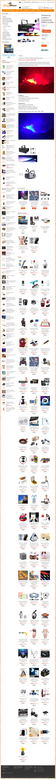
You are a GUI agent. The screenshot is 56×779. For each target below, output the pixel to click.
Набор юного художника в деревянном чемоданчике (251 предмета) (34, 583)
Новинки (4, 16)
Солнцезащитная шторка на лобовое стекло (11, 223)
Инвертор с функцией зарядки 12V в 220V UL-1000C (10, 165)
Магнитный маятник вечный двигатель (45, 544)
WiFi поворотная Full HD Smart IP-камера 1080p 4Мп (45, 290)
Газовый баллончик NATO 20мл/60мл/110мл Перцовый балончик (10, 120)
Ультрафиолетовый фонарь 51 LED (10, 136)
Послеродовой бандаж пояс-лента (45, 640)
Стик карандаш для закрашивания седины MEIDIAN (10, 109)
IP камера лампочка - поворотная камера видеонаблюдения (45, 271)
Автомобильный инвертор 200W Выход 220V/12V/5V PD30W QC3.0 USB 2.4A (10, 311)
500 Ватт (43, 39)
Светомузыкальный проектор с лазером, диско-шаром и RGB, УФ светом (10, 172)
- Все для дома (5, 24)
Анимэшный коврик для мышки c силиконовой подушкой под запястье (23, 349)
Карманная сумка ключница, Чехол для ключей (10, 403)
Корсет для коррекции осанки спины (45, 506)
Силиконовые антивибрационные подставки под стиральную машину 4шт (11, 397)
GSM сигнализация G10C (34, 271)
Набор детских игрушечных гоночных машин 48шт (10, 253)
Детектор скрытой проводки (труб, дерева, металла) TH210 (10, 152)
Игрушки (4, 37)
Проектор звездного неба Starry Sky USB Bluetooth (23, 660)
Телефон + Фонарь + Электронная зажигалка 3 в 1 (45, 699)
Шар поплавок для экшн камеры (23, 757)
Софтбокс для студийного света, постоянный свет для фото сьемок (34, 680)
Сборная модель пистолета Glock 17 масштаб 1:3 (10, 247)
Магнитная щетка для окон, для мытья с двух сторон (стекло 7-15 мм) (34, 544)
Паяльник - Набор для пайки (10, 276)
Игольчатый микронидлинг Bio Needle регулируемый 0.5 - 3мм (10, 265)
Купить (23, 208)
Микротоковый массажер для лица (11, 88)
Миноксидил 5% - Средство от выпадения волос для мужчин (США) (9, 55)
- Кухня (4, 27)
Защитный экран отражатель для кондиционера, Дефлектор (9, 235)
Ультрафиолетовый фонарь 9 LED (10, 131)
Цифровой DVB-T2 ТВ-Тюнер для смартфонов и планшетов (45, 739)
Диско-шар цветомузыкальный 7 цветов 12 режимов (45, 407)
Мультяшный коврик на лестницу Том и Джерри (23, 582)
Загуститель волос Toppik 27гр (34, 227)
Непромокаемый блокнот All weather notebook (23, 602)
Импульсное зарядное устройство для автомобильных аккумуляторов (34, 467)
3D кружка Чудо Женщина (9, 78)
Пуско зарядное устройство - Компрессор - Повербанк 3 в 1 (11, 103)
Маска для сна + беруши (11, 354)
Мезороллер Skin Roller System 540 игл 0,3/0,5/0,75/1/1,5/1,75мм (23, 247)
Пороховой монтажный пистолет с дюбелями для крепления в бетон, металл (23, 641)
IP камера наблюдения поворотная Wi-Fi (23, 290)
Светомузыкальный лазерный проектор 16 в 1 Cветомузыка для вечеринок (23, 203)
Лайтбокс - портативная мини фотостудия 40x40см (45, 524)
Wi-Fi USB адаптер (9, 292)
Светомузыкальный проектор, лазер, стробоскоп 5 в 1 (10, 350)
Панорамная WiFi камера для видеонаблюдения (45, 602)
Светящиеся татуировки (10, 211)
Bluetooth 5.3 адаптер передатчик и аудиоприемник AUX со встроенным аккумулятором (8, 336)
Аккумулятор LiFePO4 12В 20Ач (10, 98)
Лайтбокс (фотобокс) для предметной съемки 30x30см (34, 524)
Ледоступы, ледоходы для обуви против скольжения (34, 247)
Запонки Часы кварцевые (23, 427)
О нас (4, 768)
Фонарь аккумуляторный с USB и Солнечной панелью (11, 372)
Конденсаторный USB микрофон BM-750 (45, 487)
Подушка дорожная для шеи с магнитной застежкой (10, 378)
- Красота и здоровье (7, 26)
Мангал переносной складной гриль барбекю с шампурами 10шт (11, 228)
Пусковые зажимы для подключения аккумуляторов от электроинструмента (10, 196)
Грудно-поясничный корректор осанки (23, 407)
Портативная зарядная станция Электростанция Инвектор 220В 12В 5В (11, 298)
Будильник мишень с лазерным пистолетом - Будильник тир (45, 368)
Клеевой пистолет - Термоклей (10, 207)
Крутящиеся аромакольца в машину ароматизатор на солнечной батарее (23, 524)
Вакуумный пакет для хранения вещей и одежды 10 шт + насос (10, 146)
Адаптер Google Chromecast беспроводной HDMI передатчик (10, 343)
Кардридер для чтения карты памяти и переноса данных (10, 287)
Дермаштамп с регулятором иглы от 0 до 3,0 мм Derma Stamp (10, 259)
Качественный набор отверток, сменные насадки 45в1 (34, 487)
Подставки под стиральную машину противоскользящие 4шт (10, 304)
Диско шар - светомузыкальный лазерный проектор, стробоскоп (10, 318)
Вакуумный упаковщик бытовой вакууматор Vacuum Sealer (23, 388)
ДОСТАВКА (26, 10)
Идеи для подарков (6, 18)
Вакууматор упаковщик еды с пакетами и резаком (10, 218)
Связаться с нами (17, 768)
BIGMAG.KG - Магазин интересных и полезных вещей (10, 776)
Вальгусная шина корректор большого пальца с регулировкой (10, 241)
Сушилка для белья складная (23, 699)
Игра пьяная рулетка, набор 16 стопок (23, 447)
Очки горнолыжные (34, 601)
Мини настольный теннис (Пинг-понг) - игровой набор (10, 66)
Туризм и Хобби (5, 32)
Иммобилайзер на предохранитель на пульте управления (45, 448)
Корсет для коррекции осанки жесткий (34, 506)
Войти (48, 2)
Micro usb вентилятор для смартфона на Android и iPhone (34, 290)
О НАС (21, 10)
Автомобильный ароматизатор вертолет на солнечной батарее (34, 309)
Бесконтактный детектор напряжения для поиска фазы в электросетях (45, 349)
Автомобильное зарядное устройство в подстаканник (23, 309)
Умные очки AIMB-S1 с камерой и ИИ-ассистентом (10, 72)
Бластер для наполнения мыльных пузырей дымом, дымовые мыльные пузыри (34, 203)
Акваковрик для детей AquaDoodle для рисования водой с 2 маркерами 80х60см (45, 330)
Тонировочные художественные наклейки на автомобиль (23, 720)
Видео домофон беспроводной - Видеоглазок (34, 388)
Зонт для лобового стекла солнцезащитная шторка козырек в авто (34, 428)
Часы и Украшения (6, 34)
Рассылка (26, 769)
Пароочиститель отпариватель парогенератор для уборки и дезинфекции (10, 159)
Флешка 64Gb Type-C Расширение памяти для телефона (11, 183)
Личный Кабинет (28, 768)
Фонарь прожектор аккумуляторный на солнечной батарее (10, 366)
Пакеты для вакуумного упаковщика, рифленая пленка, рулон (45, 227)
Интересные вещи (6, 35)
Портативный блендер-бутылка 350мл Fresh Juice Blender (10, 409)
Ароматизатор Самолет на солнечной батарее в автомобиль (34, 349)
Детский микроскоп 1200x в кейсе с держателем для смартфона (34, 408)
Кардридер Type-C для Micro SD (10, 177)
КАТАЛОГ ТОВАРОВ (10, 10)
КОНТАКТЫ (38, 10)
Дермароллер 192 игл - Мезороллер (10, 271)
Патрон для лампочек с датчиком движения (23, 621)
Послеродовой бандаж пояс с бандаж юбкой (34, 640)
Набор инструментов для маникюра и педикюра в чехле (11, 281)
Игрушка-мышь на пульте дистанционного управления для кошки (34, 448)
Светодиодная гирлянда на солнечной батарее (10, 114)
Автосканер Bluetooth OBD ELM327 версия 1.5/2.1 (34, 329)
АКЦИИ (17, 10)
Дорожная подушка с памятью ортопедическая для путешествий (10, 385)
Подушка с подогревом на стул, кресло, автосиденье (45, 621)
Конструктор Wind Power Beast (23, 506)
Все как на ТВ (5, 23)
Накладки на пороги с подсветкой (45, 582)
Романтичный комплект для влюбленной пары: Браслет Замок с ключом (34, 660)
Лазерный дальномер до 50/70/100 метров (11, 202)
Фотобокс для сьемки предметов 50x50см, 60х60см (23, 739)
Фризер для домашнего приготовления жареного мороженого (34, 739)
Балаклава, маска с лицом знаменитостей (10, 391)
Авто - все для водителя (7, 21)
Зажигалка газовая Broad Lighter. (11, 141)
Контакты (4, 769)
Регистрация (52, 2)
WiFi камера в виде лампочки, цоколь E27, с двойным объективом (10, 360)
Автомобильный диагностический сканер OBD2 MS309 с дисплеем (45, 310)
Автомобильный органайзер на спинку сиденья (23, 329)
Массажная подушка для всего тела (34, 563)
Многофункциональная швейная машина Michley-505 (45, 563)
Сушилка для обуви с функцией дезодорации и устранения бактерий (10, 324)
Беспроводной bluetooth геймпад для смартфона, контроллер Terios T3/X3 (23, 368)
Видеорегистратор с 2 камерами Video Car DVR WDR (45, 388)
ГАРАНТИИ (32, 10)
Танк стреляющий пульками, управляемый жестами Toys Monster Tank (34, 700)
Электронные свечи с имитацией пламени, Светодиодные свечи (10, 125)
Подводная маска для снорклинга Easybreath (34, 621)
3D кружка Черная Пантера (9, 83)
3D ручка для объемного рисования (23, 271)
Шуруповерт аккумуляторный (9, 93)
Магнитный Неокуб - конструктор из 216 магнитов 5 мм (23, 563)
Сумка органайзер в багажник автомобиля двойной (45, 679)
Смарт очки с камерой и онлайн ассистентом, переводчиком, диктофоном (10, 189)
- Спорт (4, 29)
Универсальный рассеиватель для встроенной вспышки (34, 720)
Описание (21, 55)
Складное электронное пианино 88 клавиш (10, 329)
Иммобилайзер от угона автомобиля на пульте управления (23, 467)
